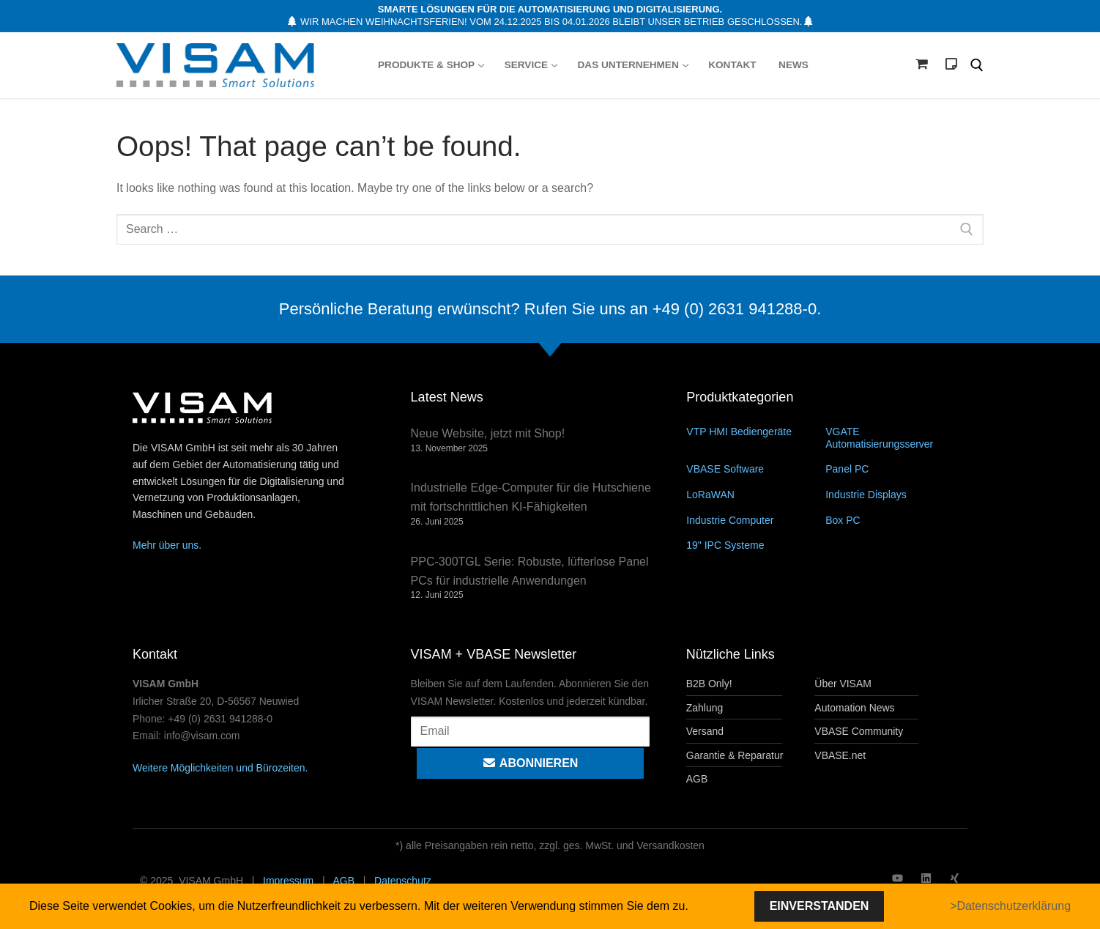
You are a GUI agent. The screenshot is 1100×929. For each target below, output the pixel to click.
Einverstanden (819, 906)
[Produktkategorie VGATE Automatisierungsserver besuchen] (895, 437)
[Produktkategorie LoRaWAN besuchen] (755, 494)
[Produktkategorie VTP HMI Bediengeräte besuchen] (755, 431)
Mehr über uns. (167, 545)
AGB (343, 881)
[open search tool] (977, 65)
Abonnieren (530, 763)
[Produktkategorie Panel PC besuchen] (895, 468)
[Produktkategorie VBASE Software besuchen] (755, 468)
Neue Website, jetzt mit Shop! (488, 433)
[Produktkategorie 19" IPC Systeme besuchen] (755, 545)
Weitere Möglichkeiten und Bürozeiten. (220, 768)
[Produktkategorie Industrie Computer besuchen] (755, 520)
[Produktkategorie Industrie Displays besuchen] (895, 494)
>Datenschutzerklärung (1010, 906)
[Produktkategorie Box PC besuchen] (895, 520)
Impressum (288, 881)
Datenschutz (402, 881)
